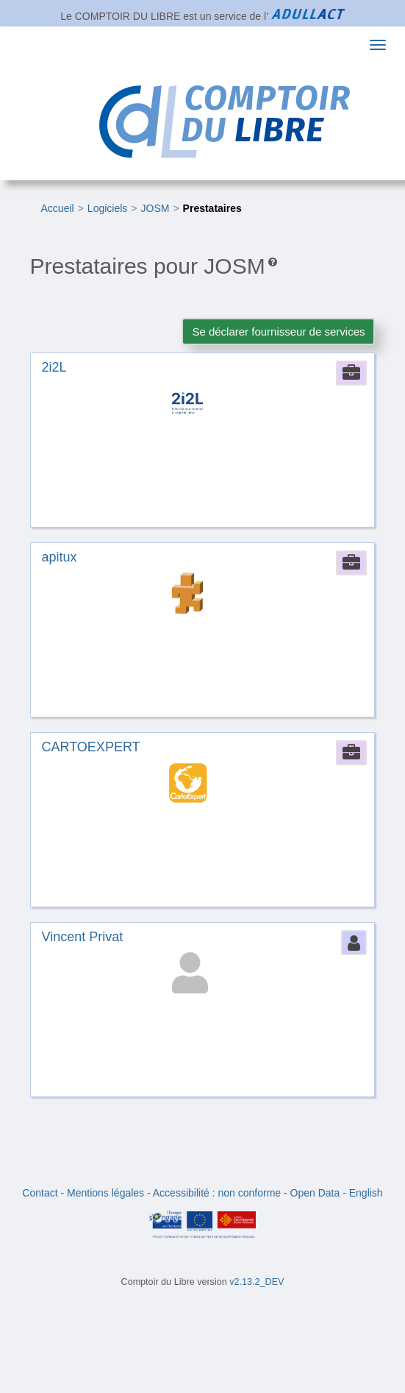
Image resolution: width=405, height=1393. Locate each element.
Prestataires (212, 208)
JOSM (155, 208)
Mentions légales (105, 1193)
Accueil (57, 208)
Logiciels (107, 208)
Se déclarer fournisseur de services (278, 331)
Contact (39, 1193)
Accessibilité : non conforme (217, 1193)
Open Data (315, 1193)
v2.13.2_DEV (256, 1282)
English (366, 1193)
